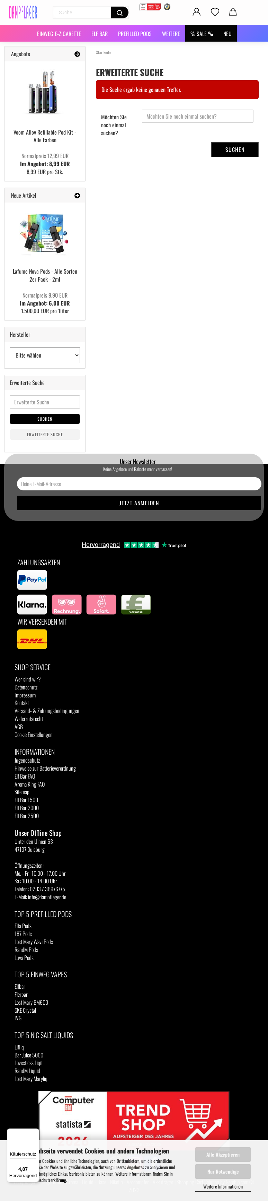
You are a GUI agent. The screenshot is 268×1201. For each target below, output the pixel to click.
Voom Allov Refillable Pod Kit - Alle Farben (45, 136)
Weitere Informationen (223, 1186)
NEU (227, 33)
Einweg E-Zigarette (59, 33)
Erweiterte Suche (45, 434)
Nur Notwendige (223, 1171)
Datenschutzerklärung (48, 1179)
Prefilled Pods (135, 33)
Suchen (234, 149)
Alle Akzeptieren (223, 1154)
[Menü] (35, 1133)
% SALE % (201, 33)
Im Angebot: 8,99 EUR (45, 160)
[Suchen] (119, 12)
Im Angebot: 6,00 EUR (45, 299)
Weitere (171, 33)
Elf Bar (99, 33)
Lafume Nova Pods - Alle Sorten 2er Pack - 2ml (45, 275)
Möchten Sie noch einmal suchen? (114, 125)
